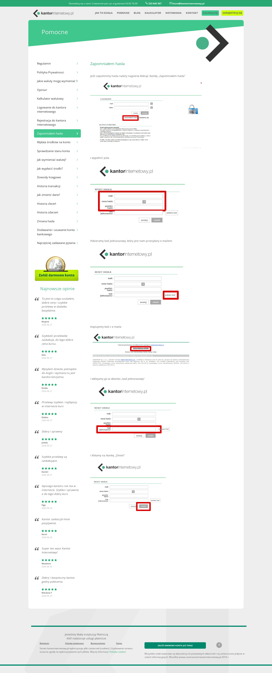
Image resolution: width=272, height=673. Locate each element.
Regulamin (44, 63)
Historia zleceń (46, 203)
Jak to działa (98, 12)
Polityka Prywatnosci (50, 72)
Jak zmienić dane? (48, 194)
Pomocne (118, 12)
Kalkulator (149, 12)
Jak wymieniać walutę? (51, 159)
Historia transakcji (48, 186)
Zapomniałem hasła (49, 133)
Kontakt (187, 12)
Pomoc (119, 639)
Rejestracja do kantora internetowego (51, 122)
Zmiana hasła (45, 221)
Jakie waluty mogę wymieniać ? (57, 80)
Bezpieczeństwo (97, 639)
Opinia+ (42, 89)
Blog (132, 12)
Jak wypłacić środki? (50, 168)
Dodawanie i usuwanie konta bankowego (55, 232)
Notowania (169, 12)
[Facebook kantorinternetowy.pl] (219, 641)
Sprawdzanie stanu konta (53, 150)
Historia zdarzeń (47, 212)
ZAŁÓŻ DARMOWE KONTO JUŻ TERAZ (175, 641)
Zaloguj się (206, 12)
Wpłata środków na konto (53, 142)
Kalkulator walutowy (49, 98)
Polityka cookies (114, 647)
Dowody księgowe (48, 177)
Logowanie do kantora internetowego (51, 109)
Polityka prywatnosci (73, 639)
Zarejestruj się (230, 12)
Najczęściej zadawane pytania (56, 242)
